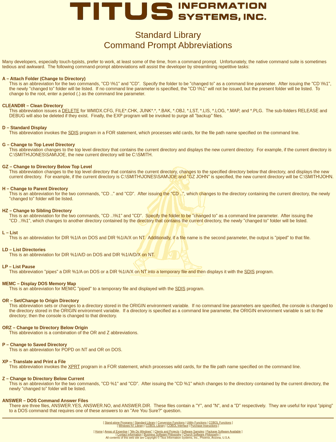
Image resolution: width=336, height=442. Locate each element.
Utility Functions (197, 422)
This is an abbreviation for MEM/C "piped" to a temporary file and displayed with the (92, 288)
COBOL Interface (177, 425)
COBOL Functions (220, 422)
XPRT (74, 366)
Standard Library (145, 422)
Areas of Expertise (116, 431)
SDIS (73, 132)
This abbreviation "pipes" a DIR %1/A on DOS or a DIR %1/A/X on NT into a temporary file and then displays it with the (126, 271)
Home (99, 431)
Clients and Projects (166, 431)
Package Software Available (223, 431)
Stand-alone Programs (119, 422)
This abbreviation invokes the (38, 132)
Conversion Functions (171, 422)
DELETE (70, 110)
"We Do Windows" (141, 431)
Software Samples (193, 431)
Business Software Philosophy (163, 434)
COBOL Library (155, 425)
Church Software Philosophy (201, 434)
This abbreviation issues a (35, 110)
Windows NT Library (131, 425)
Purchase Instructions (204, 425)
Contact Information (129, 434)
